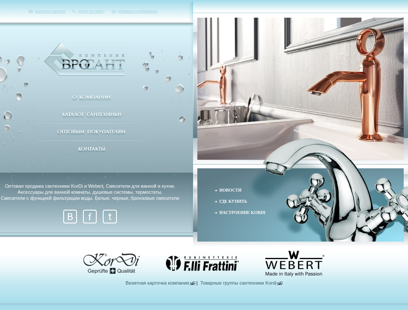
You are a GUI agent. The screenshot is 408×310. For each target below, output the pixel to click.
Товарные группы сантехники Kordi (238, 282)
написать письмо (50, 11)
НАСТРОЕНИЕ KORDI (242, 212)
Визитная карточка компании (157, 282)
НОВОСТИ (230, 190)
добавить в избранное (137, 11)
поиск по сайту (91, 11)
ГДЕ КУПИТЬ (233, 201)
